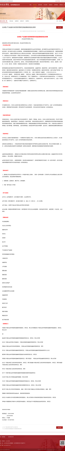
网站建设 (39, 449)
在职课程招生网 (10, 436)
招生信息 (35, 4)
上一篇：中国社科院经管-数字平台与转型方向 (10, 427)
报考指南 (56, 4)
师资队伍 (61, 4)
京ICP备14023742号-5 (61, 449)
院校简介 (50, 4)
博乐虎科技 (43, 449)
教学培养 (40, 4)
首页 (30, 4)
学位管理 (45, 4)
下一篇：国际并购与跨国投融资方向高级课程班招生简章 (11, 428)
